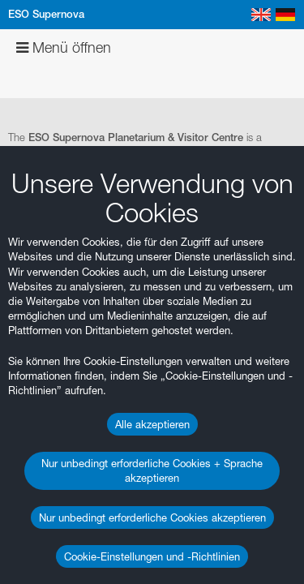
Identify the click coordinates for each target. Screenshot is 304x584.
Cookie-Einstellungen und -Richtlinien (152, 556)
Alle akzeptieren (152, 424)
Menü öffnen (63, 47)
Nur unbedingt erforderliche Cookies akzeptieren (152, 517)
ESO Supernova (46, 14)
